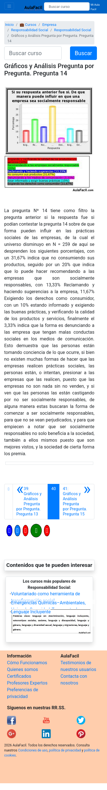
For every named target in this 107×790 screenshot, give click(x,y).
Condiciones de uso (33, 750)
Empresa (49, 25)
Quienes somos (22, 669)
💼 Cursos (28, 25)
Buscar (83, 53)
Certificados (19, 676)
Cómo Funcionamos (27, 662)
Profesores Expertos (27, 683)
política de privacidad (65, 750)
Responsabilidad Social (29, 30)
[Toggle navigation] (9, 6)
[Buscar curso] (67, 6)
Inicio (9, 25)
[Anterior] (30, 501)
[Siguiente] (76, 501)
